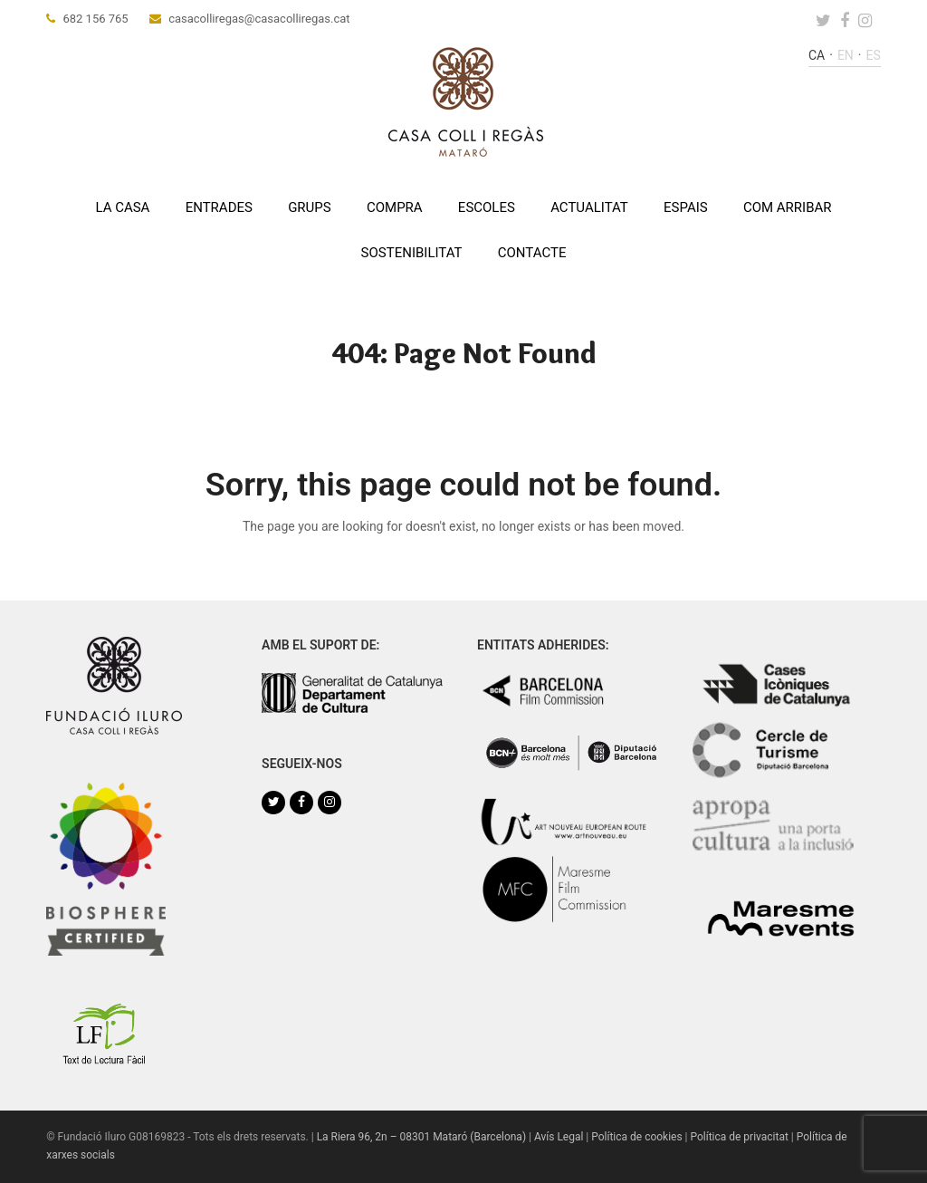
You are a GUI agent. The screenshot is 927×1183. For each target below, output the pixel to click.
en (845, 55)
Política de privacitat (739, 1136)
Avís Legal (558, 1136)
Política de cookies (636, 1136)
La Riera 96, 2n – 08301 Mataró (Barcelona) (421, 1136)
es (873, 55)
